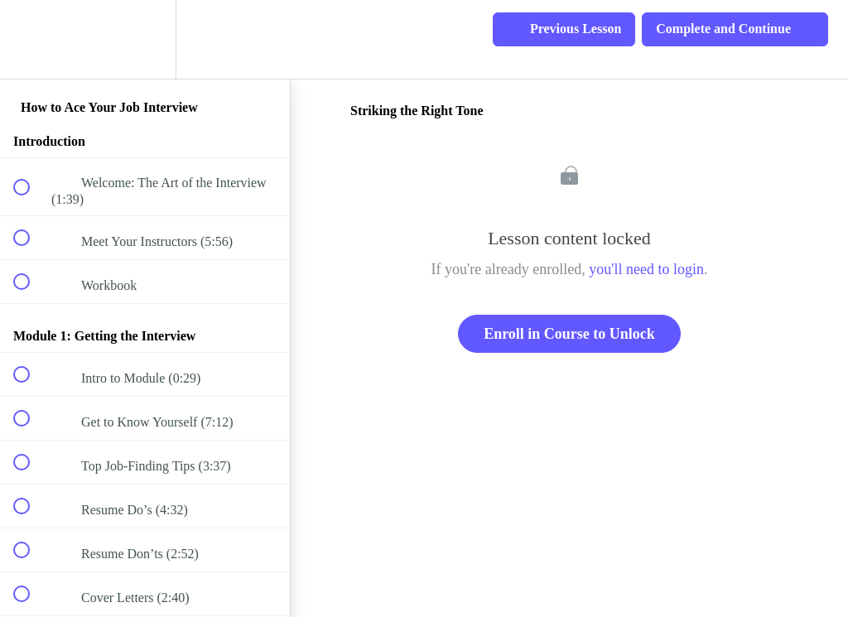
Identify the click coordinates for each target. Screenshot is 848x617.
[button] (30, 39)
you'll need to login (646, 269)
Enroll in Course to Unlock (569, 333)
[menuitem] (145, 39)
